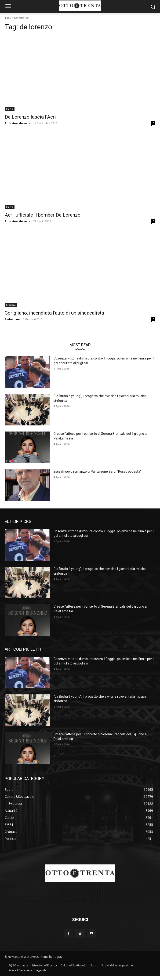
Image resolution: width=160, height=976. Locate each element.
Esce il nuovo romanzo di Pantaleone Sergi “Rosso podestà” (97, 471)
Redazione (12, 319)
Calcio (9, 109)
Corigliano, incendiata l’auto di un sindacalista (54, 313)
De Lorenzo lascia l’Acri (30, 117)
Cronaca (11, 305)
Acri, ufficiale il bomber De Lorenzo (42, 215)
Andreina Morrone (17, 123)
